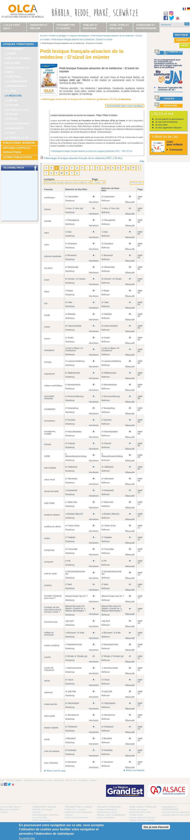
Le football (13, 76)
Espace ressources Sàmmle (142, 817)
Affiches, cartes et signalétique (17, 150)
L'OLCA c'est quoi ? (10, 807)
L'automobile (14, 48)
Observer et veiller (44, 807)
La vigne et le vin (17, 137)
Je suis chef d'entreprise (166, 122)
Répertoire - (59, 780)
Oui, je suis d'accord (156, 827)
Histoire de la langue (41, 820)
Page (95, 179)
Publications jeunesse (19, 142)
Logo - (3, 780)
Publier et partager (57, 35)
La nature (12, 105)
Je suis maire (161, 125)
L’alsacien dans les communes (176, 815)
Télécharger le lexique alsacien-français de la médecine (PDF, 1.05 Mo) (83, 158)
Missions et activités (9, 809)
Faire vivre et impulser (143, 807)
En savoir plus (27, 838)
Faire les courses (17, 58)
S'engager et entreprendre (146, 27)
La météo (11, 100)
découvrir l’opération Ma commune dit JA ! (170, 88)
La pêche (11, 118)
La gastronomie (16, 81)
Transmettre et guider (78, 807)
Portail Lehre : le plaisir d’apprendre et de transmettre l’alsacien (78, 812)
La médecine (13, 95)
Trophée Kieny (136, 815)
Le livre (10, 90)
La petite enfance (17, 123)
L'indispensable (16, 86)
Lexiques (49, 179)
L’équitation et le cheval (17, 69)
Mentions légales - (14, 780)
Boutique (181, 34)
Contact (182, 40)
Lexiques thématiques (18, 44)
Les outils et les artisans (17, 111)
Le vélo (10, 133)
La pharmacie (14, 128)
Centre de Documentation (76, 817)
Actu (184, 45)
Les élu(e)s (12, 63)
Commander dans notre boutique (125, 105)
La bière (10, 53)
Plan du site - (72, 780)
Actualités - (83, 780)
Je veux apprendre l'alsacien (168, 127)
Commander (176, 149)
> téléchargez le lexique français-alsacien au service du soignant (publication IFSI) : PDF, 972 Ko (91, 151)
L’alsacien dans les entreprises (176, 812)
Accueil (43, 35)
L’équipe (4, 812)
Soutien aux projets (138, 809)
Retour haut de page (56, 770)
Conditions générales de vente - (38, 780)
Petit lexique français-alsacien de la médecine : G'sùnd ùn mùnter (82, 39)
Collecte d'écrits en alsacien (142, 820)
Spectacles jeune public (140, 812)
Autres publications (17, 157)
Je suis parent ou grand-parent (169, 119)
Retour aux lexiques (135, 770)
